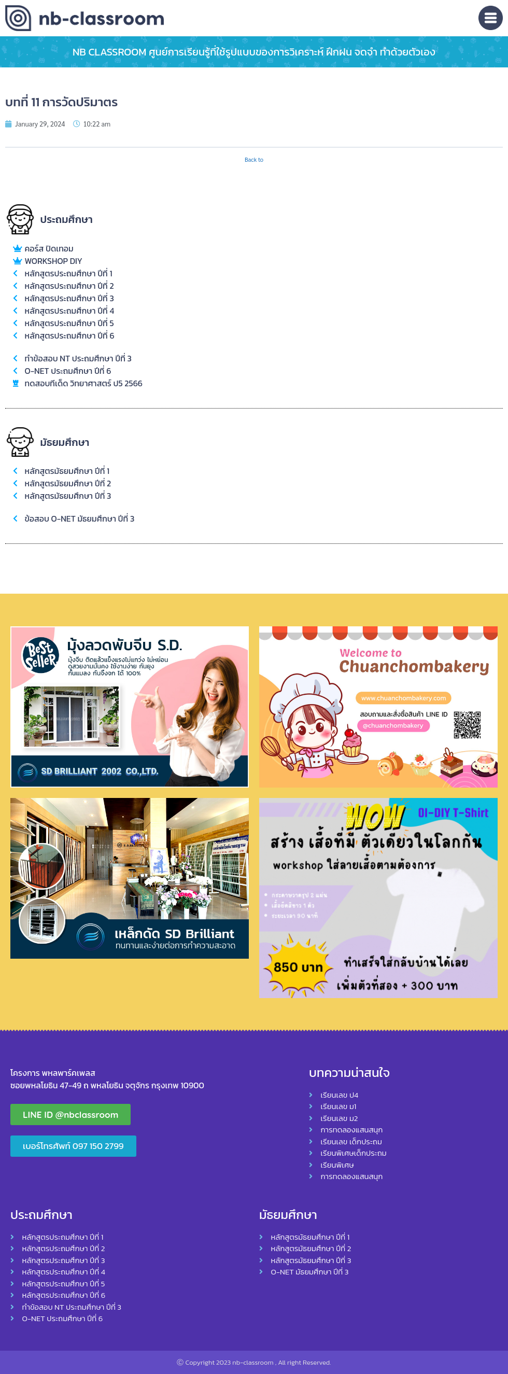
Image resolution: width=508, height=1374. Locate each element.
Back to (254, 159)
